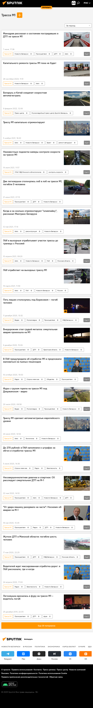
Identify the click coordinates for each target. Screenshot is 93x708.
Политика (40, 646)
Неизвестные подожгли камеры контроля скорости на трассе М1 (31, 153)
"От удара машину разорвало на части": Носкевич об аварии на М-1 (32, 509)
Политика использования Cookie (53, 673)
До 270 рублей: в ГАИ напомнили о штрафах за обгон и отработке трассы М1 (29, 449)
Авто (66, 54)
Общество (50, 379)
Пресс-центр (19, 113)
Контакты (38, 669)
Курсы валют (69, 646)
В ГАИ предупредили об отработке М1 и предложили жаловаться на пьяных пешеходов (32, 360)
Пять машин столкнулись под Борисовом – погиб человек (30, 301)
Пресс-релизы (49, 669)
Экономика (30, 438)
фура (45, 616)
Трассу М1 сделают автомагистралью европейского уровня (31, 420)
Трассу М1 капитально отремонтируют (24, 122)
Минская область (63, 261)
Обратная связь (56, 677)
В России (27, 646)
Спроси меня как (33, 379)
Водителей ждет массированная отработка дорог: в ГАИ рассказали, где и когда (31, 568)
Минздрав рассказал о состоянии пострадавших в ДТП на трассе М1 (30, 35)
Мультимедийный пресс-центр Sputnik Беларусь (50, 113)
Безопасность (52, 468)
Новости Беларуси (21, 54)
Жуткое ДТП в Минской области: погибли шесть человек (30, 538)
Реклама (5, 673)
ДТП (55, 54)
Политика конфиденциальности (23, 673)
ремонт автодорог (65, 143)
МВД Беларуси (67, 320)
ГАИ (48, 261)
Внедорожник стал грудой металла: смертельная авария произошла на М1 (30, 331)
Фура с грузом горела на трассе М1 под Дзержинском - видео (25, 390)
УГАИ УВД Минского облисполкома (28, 172)
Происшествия (41, 54)
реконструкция (31, 231)
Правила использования (22, 669)
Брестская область (50, 350)
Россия (60, 290)
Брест (49, 143)
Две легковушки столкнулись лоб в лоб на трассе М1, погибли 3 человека (32, 183)
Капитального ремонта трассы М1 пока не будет (29, 63)
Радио (17, 379)
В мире (81, 646)
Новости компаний (77, 669)
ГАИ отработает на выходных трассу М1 (25, 270)
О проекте (5, 669)
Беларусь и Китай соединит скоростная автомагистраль (25, 94)
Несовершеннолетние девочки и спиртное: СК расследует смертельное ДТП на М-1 (29, 479)
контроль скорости (56, 172)
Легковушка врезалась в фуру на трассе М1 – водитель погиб (28, 597)
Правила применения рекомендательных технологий (24, 677)
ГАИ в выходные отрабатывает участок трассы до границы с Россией (30, 242)
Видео (17, 320)
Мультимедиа (32, 320)
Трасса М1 (8, 15)
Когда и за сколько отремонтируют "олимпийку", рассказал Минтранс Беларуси (30, 212)
